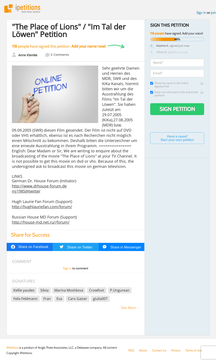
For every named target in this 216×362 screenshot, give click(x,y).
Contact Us (159, 350)
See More (128, 308)
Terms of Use (193, 350)
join (213, 13)
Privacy (175, 350)
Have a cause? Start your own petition (177, 138)
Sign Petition (177, 109)
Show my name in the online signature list (169, 84)
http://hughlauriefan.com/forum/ (42, 206)
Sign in (201, 13)
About (143, 350)
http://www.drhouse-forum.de (39, 186)
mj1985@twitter (26, 191)
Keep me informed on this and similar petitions (174, 93)
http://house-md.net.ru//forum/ (40, 222)
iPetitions (22, 8)
